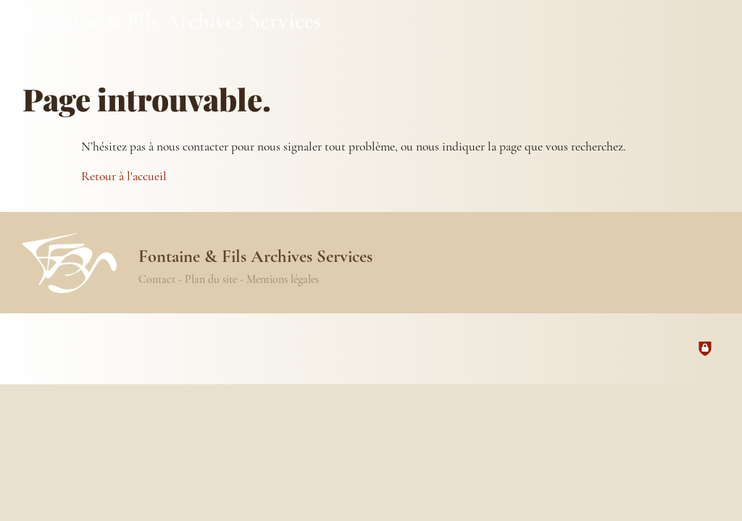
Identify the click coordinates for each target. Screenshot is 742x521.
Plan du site (211, 279)
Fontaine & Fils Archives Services (172, 20)
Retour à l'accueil (124, 176)
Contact (156, 279)
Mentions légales (282, 279)
